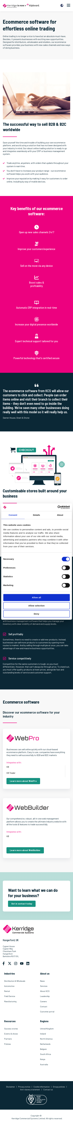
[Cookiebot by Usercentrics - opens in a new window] (57, 507)
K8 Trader (10, 773)
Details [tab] (36, 515)
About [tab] (60, 515)
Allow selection (36, 605)
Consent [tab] (13, 515)
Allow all (36, 597)
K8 (7, 766)
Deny (36, 614)
